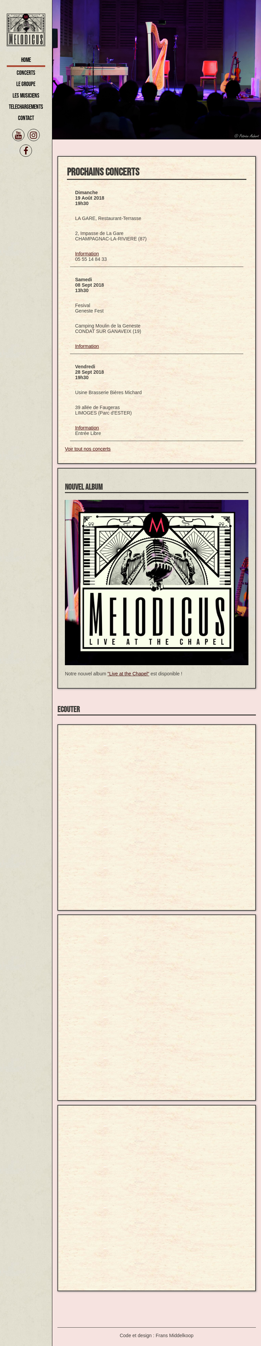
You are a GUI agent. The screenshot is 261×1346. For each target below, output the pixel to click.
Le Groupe (25, 84)
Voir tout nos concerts (88, 449)
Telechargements (26, 107)
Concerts (26, 73)
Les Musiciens (26, 95)
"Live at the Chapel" (128, 673)
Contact (26, 118)
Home (26, 60)
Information (87, 253)
